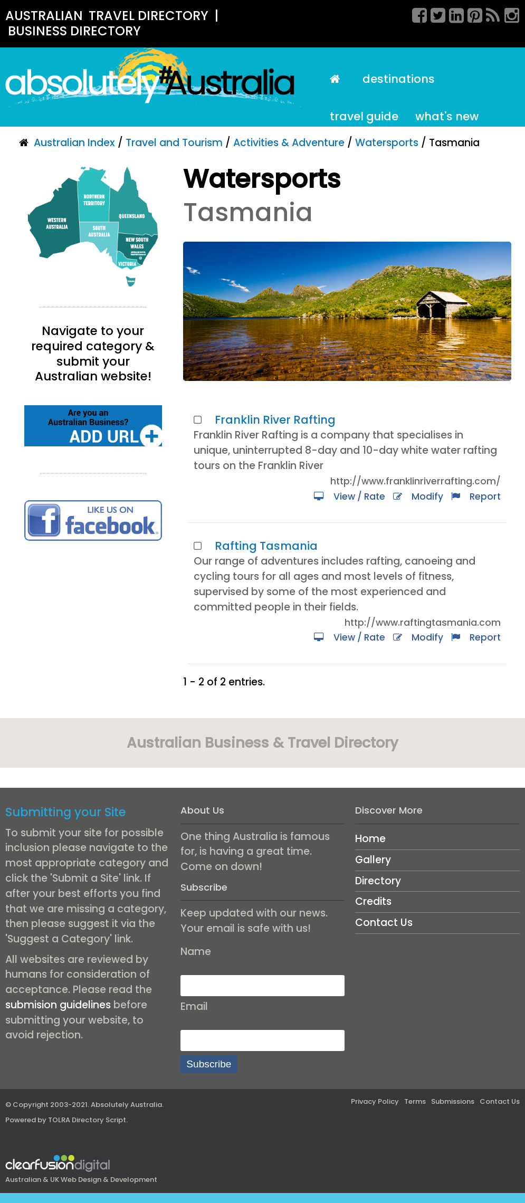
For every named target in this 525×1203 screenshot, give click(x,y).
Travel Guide (364, 116)
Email (194, 1006)
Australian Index (74, 143)
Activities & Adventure (289, 143)
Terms (415, 1101)
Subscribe (208, 1064)
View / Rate (349, 496)
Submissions (452, 1101)
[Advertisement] (93, 633)
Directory (378, 881)
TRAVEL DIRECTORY (148, 15)
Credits (373, 901)
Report (476, 496)
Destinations (398, 79)
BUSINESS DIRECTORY (74, 31)
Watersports (386, 143)
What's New (447, 116)
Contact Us (384, 922)
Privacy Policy (375, 1101)
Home (370, 839)
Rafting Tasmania (266, 545)
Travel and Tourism (174, 143)
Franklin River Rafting (275, 419)
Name (195, 951)
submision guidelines (58, 1005)
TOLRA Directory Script (87, 1120)
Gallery (373, 860)
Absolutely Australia (126, 1105)
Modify (418, 496)
